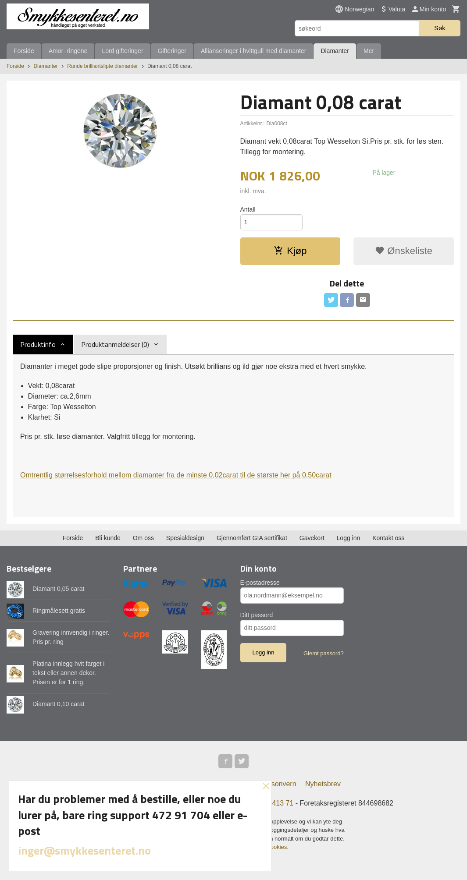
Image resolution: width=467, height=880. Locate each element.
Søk (439, 28)
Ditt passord (256, 614)
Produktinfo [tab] (38, 344)
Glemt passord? (323, 653)
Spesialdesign (185, 537)
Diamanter (335, 50)
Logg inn (348, 537)
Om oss (143, 537)
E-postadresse (260, 582)
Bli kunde (108, 537)
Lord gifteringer (122, 50)
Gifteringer (172, 50)
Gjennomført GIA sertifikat (252, 537)
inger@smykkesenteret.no (84, 850)
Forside (24, 50)
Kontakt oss (388, 537)
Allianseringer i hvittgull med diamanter (253, 50)
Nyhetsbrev (323, 784)
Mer (369, 50)
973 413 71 (275, 803)
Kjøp (290, 250)
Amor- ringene (68, 50)
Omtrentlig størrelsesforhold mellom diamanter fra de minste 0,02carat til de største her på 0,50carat (176, 475)
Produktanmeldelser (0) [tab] (115, 344)
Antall (248, 209)
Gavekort (311, 537)
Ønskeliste (403, 250)
